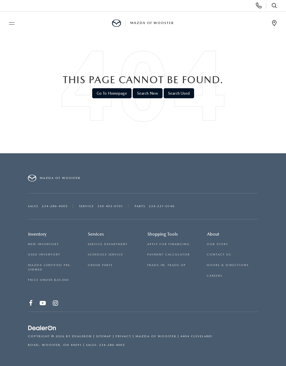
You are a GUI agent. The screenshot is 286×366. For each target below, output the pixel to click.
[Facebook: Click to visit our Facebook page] (31, 304)
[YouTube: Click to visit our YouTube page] (43, 304)
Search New (147, 93)
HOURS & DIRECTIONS (228, 265)
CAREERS (214, 276)
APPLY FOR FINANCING (168, 244)
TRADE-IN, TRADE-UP (166, 265)
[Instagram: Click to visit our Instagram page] (55, 304)
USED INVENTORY (44, 254)
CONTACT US (219, 254)
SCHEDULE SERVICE (105, 254)
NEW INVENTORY (43, 244)
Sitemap (103, 336)
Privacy (123, 336)
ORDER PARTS (100, 265)
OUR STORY (217, 244)
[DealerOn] (42, 328)
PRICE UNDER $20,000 (48, 280)
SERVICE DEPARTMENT (108, 244)
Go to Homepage (112, 93)
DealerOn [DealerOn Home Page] (82, 336)
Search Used (179, 93)
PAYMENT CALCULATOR (168, 254)
